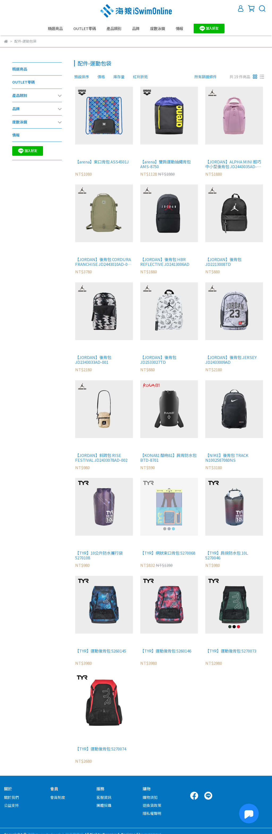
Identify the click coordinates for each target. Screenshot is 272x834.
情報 (179, 28)
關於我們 (11, 797)
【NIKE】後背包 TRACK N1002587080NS (226, 458)
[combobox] (83, 76)
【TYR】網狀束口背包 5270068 (167, 553)
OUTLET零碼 (84, 28)
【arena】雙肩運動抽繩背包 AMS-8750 (165, 164)
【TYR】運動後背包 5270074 (100, 749)
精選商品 (55, 28)
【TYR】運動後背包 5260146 (165, 651)
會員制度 (57, 797)
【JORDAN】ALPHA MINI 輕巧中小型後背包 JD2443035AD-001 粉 (233, 164)
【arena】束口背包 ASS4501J (102, 161)
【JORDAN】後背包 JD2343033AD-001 (93, 360)
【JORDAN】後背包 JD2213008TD (223, 262)
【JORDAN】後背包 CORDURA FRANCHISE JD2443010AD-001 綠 (103, 262)
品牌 (135, 28)
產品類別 (114, 28)
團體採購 (103, 805)
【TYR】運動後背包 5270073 (230, 651)
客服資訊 (103, 797)
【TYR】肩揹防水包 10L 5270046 (226, 555)
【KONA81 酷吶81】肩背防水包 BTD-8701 (168, 458)
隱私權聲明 (152, 813)
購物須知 (150, 797)
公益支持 (11, 805)
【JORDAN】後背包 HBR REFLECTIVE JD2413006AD (164, 262)
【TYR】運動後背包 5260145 (100, 651)
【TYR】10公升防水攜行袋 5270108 (99, 555)
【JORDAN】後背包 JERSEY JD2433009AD (231, 360)
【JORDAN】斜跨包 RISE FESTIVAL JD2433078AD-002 (101, 458)
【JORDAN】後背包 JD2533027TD (158, 360)
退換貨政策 (152, 805)
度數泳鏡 (157, 28)
